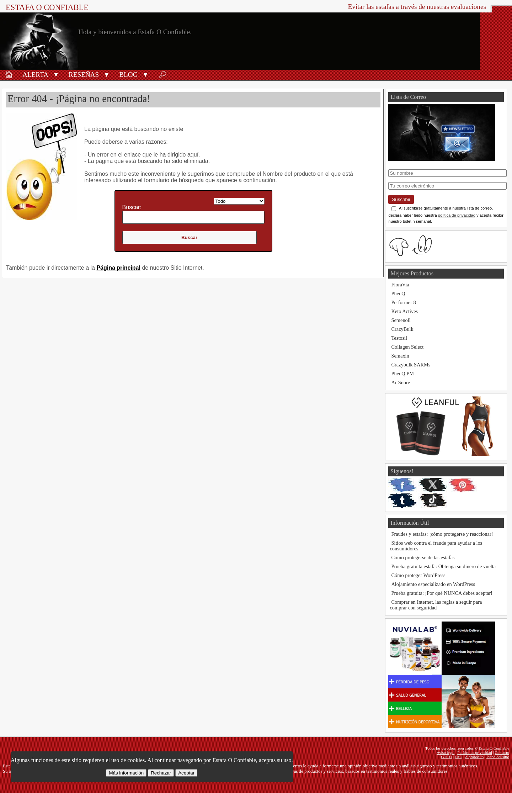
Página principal (118, 268)
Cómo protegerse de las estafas (422, 557)
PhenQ (398, 293)
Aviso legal (445, 752)
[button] (56, 74)
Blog (128, 74)
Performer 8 (403, 302)
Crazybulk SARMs (410, 365)
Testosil (399, 338)
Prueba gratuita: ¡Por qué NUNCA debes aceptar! (441, 593)
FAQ (459, 757)
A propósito (474, 757)
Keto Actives (404, 311)
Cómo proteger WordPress (418, 575)
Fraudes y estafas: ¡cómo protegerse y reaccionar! (442, 534)
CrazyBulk (402, 329)
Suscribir (401, 199)
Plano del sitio (497, 757)
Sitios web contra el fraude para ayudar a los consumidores (436, 545)
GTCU (446, 757)
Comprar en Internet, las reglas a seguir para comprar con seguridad (436, 604)
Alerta (35, 74)
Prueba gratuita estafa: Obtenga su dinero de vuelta (443, 566)
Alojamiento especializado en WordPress (433, 584)
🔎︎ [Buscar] (162, 74)
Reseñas (84, 74)
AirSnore (400, 382)
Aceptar (186, 773)
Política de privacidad (474, 752)
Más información (126, 773)
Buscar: (132, 207)
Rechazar (161, 773)
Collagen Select (407, 347)
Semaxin (400, 356)
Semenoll (400, 320)
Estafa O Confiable (47, 7)
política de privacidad (456, 215)
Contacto (502, 752)
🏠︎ (9, 74)
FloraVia (400, 284)
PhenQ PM (402, 373)
